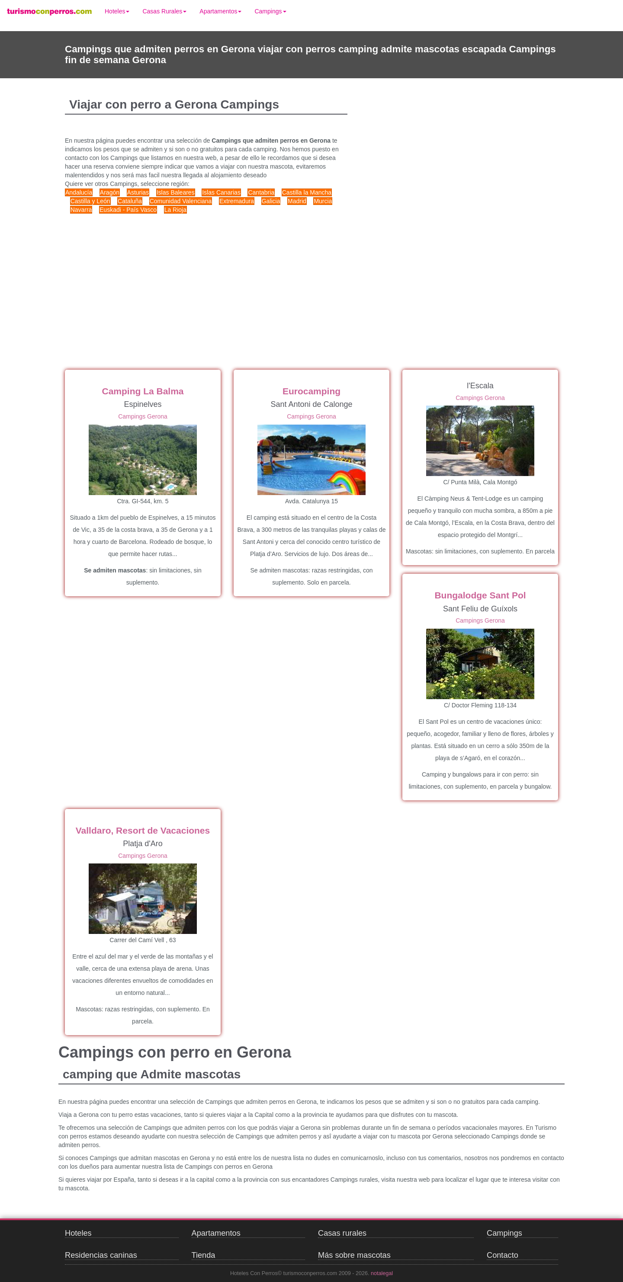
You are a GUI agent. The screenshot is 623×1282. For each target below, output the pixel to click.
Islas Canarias (221, 192)
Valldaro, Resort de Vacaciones (143, 830)
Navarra (81, 209)
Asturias (138, 192)
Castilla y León (90, 201)
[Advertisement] (229, 283)
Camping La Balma (142, 391)
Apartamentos (220, 11)
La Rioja (175, 209)
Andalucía (78, 192)
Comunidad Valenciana (181, 201)
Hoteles (117, 11)
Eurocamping (311, 391)
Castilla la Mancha (306, 192)
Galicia (271, 201)
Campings (270, 11)
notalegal (382, 1273)
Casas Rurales (164, 11)
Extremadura (236, 201)
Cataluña (130, 201)
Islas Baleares (176, 192)
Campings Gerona (142, 416)
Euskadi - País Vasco (128, 209)
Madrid (297, 201)
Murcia (323, 201)
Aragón (109, 192)
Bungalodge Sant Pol (480, 595)
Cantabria (261, 192)
